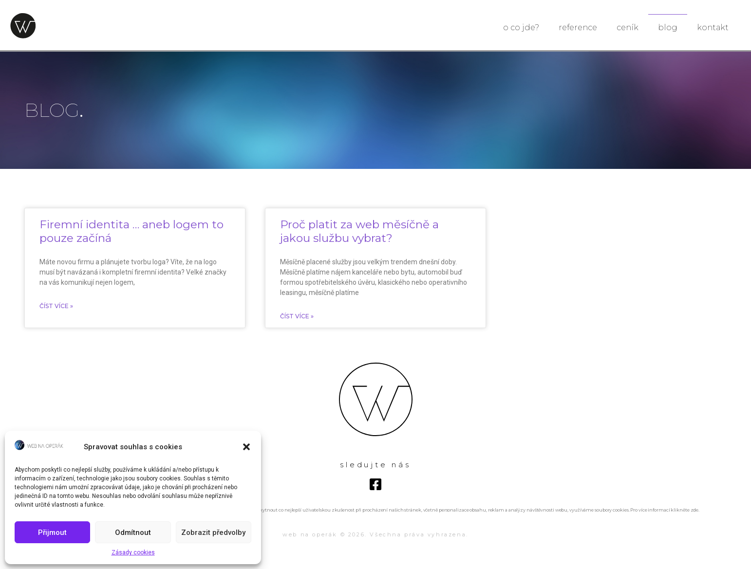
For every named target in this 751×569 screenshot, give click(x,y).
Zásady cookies (133, 552)
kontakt (713, 27)
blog (667, 27)
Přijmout (52, 532)
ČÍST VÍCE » (56, 306)
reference (578, 27)
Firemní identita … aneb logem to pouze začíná (131, 231)
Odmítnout (133, 532)
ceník (627, 27)
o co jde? (521, 27)
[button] (246, 447)
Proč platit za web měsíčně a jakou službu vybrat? (359, 231)
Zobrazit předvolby (213, 532)
